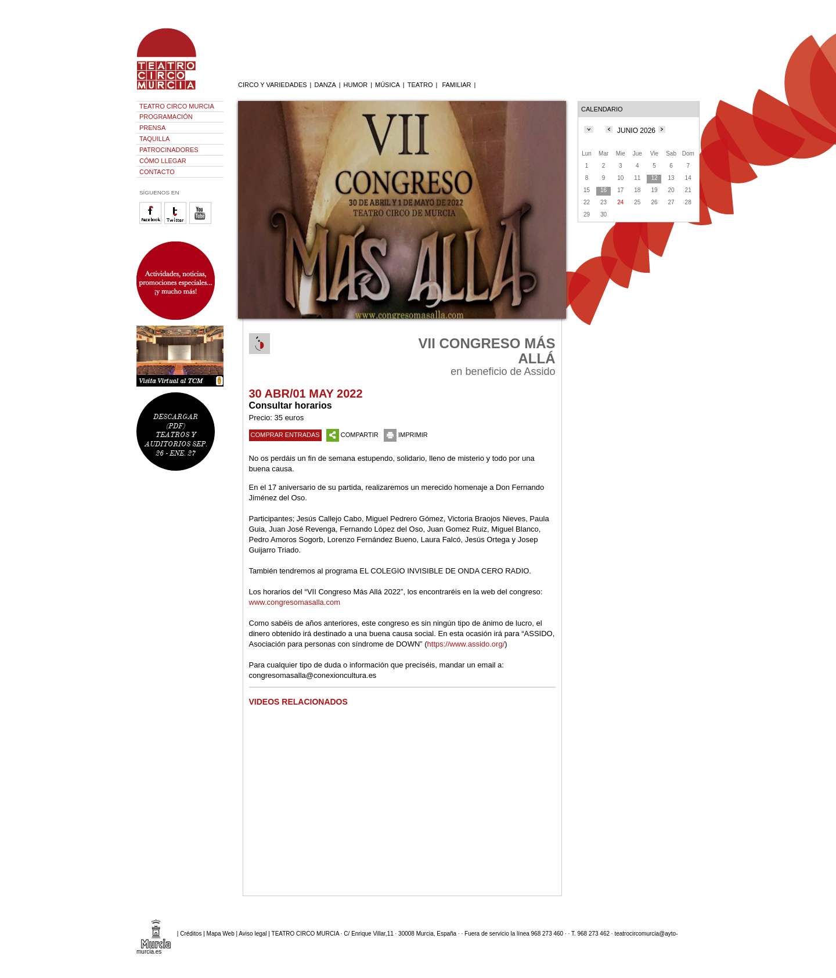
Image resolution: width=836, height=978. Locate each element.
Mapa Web (221, 933)
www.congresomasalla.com (295, 602)
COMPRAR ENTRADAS (285, 434)
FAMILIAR (456, 84)
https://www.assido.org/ (466, 644)
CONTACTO (157, 171)
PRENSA (152, 127)
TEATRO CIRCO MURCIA (176, 106)
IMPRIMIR (406, 434)
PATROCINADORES (169, 149)
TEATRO (420, 84)
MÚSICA (387, 84)
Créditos (190, 933)
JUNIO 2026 (636, 131)
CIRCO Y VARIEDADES (272, 84)
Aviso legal (252, 933)
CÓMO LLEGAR (162, 160)
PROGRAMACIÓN (166, 116)
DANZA (325, 84)
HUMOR (356, 84)
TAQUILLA (154, 138)
